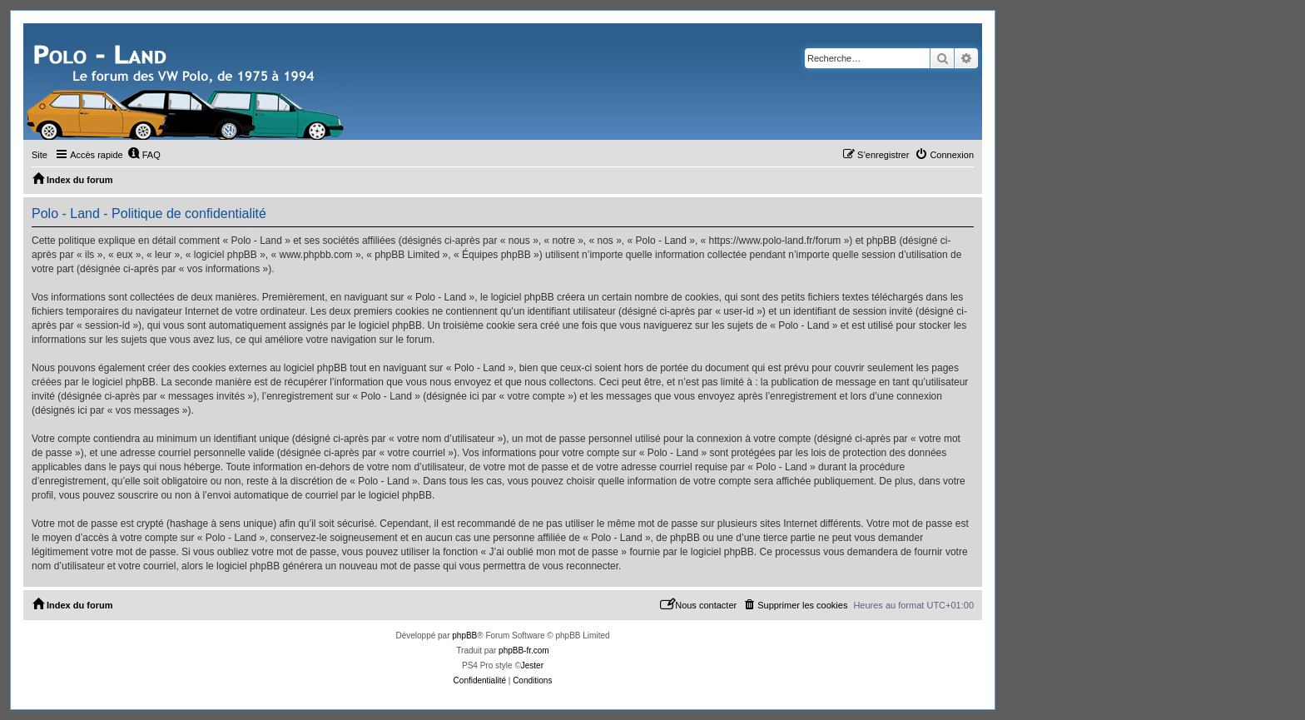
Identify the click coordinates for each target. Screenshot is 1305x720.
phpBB (464, 635)
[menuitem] (144, 155)
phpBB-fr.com (524, 650)
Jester (532, 665)
